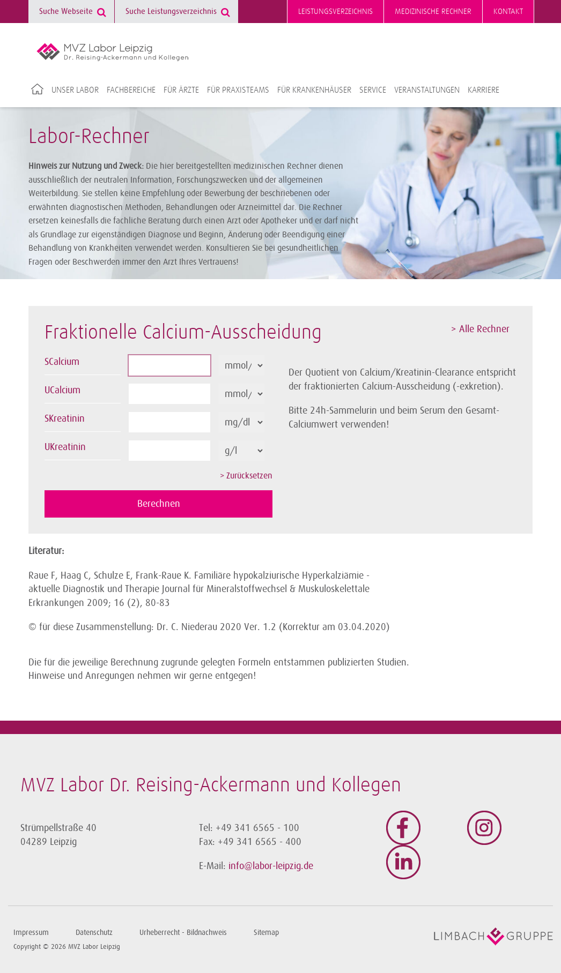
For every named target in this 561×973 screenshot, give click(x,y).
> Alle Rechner (480, 329)
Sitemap (266, 932)
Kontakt (508, 12)
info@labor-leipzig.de (270, 865)
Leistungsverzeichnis (335, 12)
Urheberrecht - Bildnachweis (183, 932)
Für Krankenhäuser (314, 90)
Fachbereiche (131, 90)
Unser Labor (75, 90)
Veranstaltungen (427, 90)
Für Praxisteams (238, 90)
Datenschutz (94, 932)
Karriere (483, 90)
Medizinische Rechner (433, 12)
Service (372, 90)
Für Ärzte (181, 90)
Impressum (31, 932)
